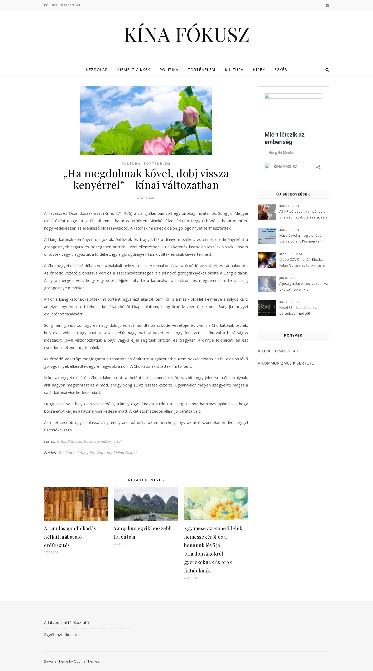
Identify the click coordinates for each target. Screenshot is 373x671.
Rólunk (51, 5)
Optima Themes (86, 661)
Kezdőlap (97, 69)
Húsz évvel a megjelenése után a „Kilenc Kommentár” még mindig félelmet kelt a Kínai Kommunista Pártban (300, 239)
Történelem (201, 69)
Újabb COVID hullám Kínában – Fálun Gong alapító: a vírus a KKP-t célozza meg (303, 263)
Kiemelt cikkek (133, 69)
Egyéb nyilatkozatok (62, 634)
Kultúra (234, 69)
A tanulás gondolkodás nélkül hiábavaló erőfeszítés (70, 536)
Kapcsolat (71, 5)
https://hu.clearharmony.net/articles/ (89, 441)
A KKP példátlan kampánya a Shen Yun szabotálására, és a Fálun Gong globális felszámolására (303, 215)
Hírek (259, 69)
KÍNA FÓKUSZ (187, 34)
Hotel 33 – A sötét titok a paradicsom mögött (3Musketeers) (298, 311)
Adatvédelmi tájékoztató (66, 622)
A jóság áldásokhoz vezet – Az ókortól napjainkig (303, 286)
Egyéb (280, 69)
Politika (169, 69)
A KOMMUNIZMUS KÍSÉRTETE (286, 363)
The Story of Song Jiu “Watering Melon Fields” (97, 452)
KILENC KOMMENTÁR (278, 350)
